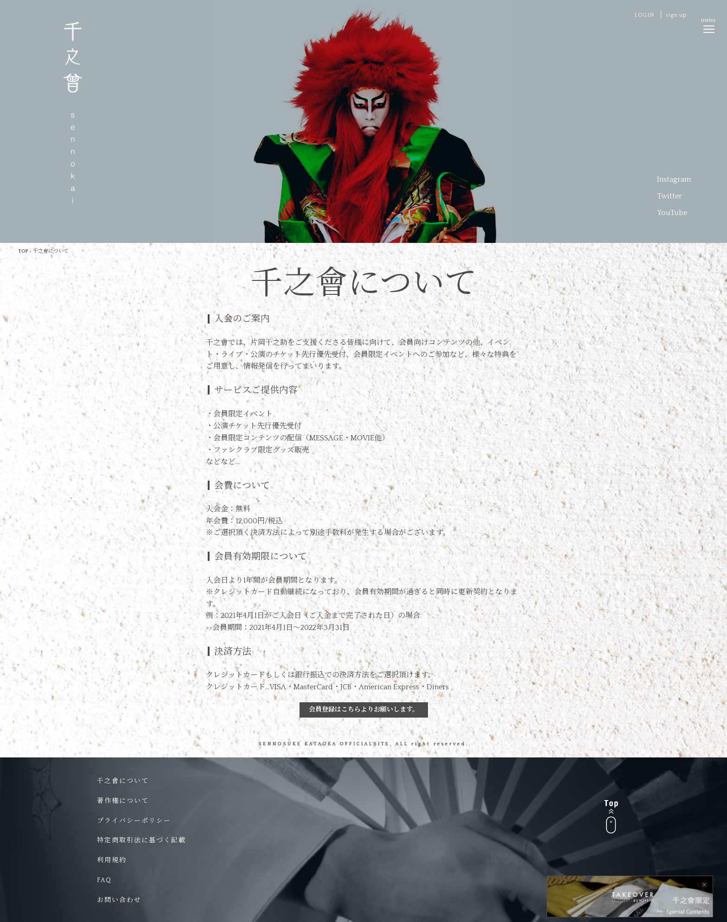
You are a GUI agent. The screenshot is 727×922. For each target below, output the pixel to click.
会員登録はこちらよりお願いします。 (364, 709)
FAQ (104, 880)
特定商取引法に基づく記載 (141, 840)
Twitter (669, 196)
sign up (676, 15)
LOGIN (644, 15)
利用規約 (112, 860)
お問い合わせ (119, 900)
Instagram (674, 179)
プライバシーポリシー (134, 821)
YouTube (672, 213)
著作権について (123, 801)
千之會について (123, 781)
